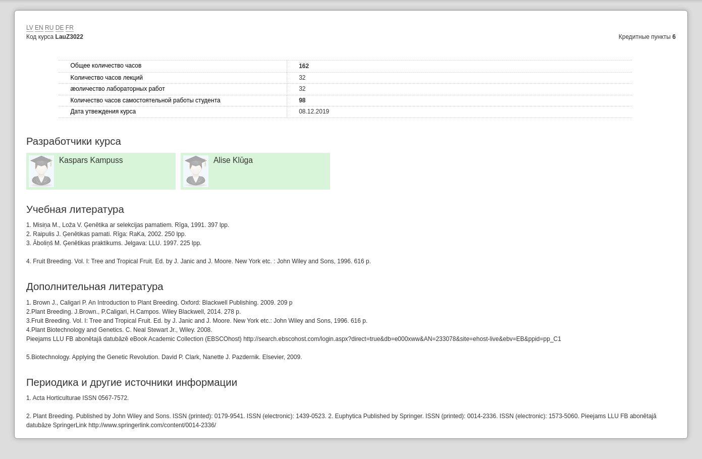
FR (70, 27)
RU (49, 27)
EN (39, 27)
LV (29, 27)
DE (60, 27)
